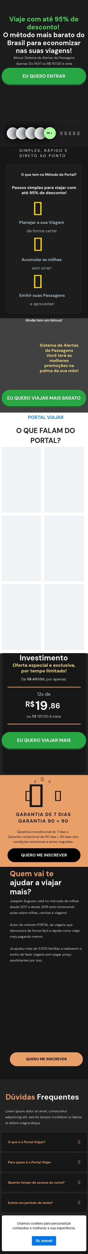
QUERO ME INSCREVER (44, 855)
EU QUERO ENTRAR (44, 76)
